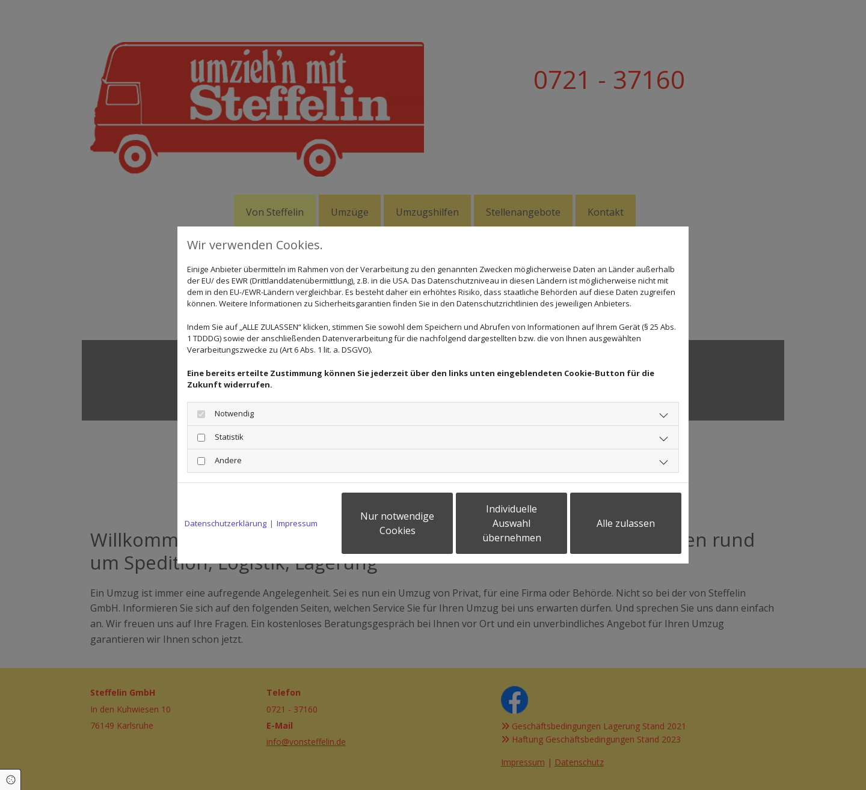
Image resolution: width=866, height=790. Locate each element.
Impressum (297, 523)
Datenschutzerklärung (225, 523)
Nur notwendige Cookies (397, 523)
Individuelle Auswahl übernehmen (511, 523)
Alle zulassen (626, 523)
